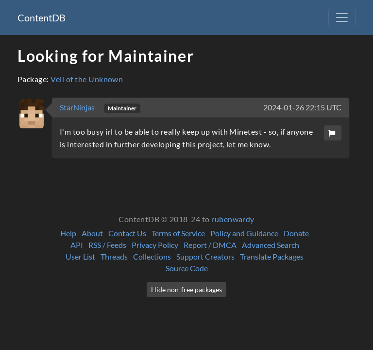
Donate (296, 233)
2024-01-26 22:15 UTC (302, 107)
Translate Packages (272, 256)
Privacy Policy (155, 244)
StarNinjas (78, 107)
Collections (152, 256)
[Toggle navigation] (342, 17)
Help (68, 233)
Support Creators (205, 256)
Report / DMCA (210, 244)
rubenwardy (232, 219)
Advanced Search (270, 244)
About (92, 233)
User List (80, 256)
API (76, 244)
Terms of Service (178, 233)
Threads (114, 256)
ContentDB (41, 17)
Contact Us (127, 233)
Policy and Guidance (244, 233)
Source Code (187, 268)
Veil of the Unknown (87, 79)
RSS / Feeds (107, 244)
